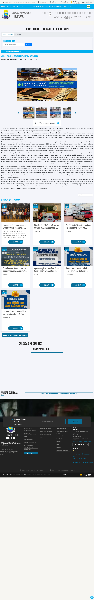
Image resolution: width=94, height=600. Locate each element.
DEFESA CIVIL (28, 450)
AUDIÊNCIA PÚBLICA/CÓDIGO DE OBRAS (30, 435)
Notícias (10, 34)
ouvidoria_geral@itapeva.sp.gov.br (82, 441)
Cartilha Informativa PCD (30, 442)
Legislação (59, 439)
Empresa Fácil (60, 436)
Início (4, 34)
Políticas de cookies (79, 458)
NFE (57, 444)
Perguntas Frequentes (62, 450)
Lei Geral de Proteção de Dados (83, 462)
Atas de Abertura (61, 428)
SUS (41, 437)
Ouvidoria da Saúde (45, 428)
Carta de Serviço (28, 439)
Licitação (58, 441)
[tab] (50, 14)
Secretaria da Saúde (45, 434)
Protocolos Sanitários (46, 431)
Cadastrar (75, 421)
